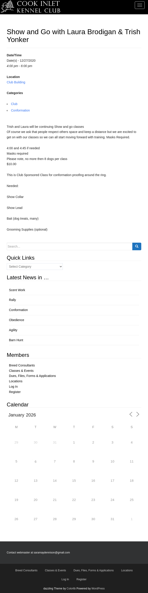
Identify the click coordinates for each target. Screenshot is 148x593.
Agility (13, 330)
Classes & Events (21, 370)
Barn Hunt (16, 340)
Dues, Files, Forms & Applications (32, 376)
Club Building (16, 82)
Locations (15, 381)
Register (15, 392)
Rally (12, 300)
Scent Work (17, 290)
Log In (13, 386)
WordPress (98, 588)
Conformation (20, 110)
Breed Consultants (22, 365)
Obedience (16, 320)
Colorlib (71, 588)
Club (14, 104)
